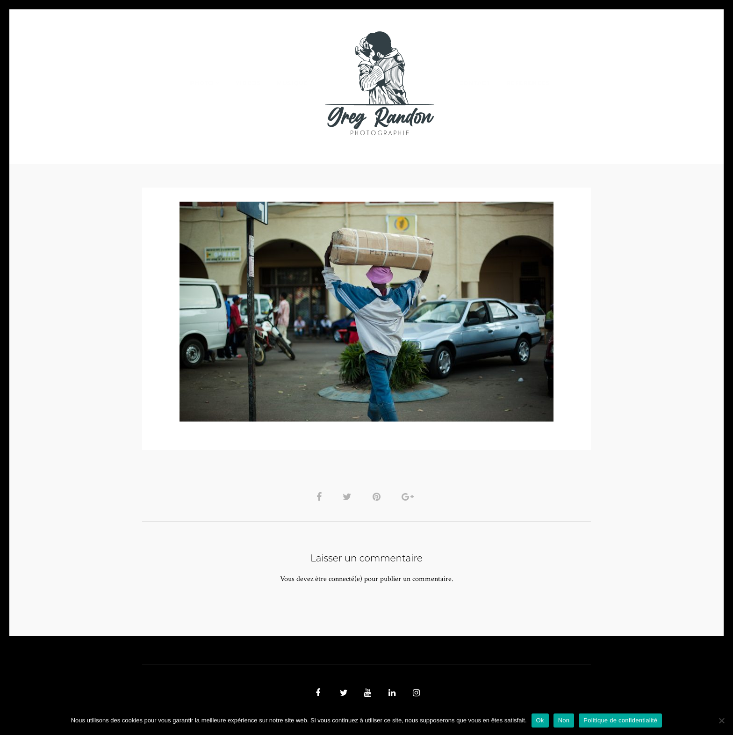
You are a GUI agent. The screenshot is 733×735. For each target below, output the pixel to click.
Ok (540, 720)
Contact (474, 83)
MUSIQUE (292, 83)
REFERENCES (528, 83)
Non (564, 720)
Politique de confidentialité (620, 720)
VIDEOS (247, 83)
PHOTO (202, 83)
